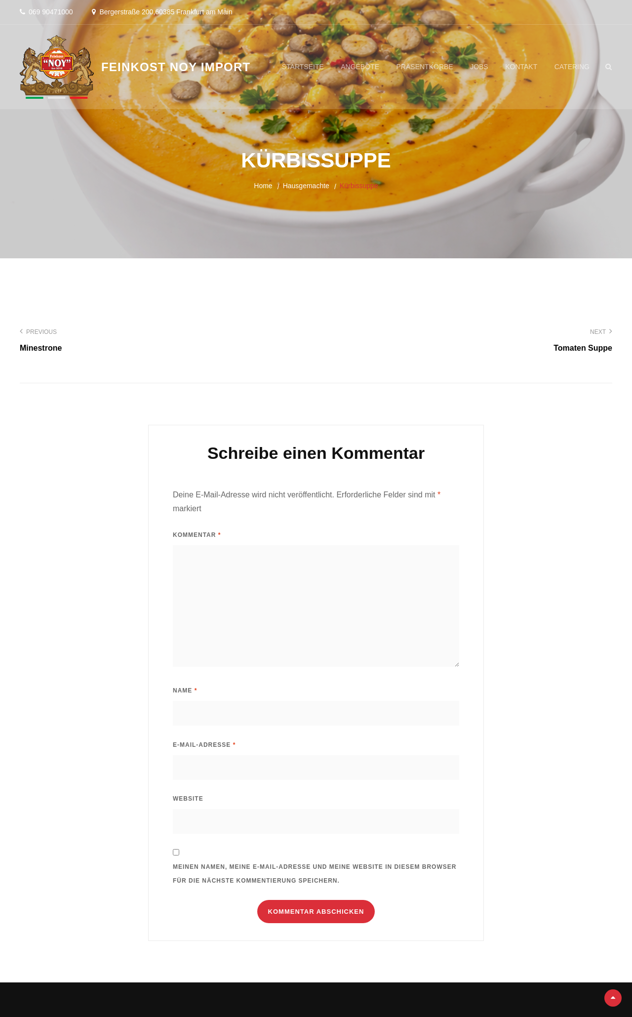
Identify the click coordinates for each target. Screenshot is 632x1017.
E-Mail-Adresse (204, 744)
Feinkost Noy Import (175, 67)
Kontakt (521, 67)
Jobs (479, 67)
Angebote (360, 67)
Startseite (303, 67)
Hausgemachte (306, 186)
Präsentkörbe (424, 67)
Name (185, 690)
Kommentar (197, 534)
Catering (572, 67)
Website (188, 798)
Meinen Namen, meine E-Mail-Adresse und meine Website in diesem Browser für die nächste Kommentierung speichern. (314, 873)
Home (263, 186)
